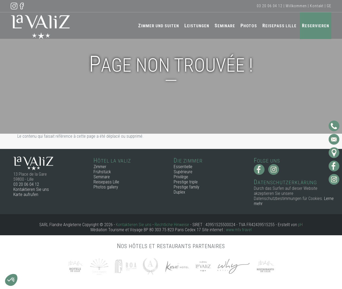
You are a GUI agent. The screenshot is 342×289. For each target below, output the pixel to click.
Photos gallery (106, 187)
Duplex (179, 192)
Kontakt (317, 6)
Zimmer (100, 166)
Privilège (181, 176)
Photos (248, 25)
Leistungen (196, 25)
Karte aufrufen (25, 194)
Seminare (225, 25)
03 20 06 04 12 (269, 6)
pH (300, 224)
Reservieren (315, 25)
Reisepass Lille (279, 25)
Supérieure (183, 171)
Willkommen (296, 6)
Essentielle (183, 166)
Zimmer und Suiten (158, 25)
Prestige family (186, 187)
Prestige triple (186, 181)
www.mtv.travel (239, 229)
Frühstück (102, 171)
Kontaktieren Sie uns (31, 189)
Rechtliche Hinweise (172, 224)
